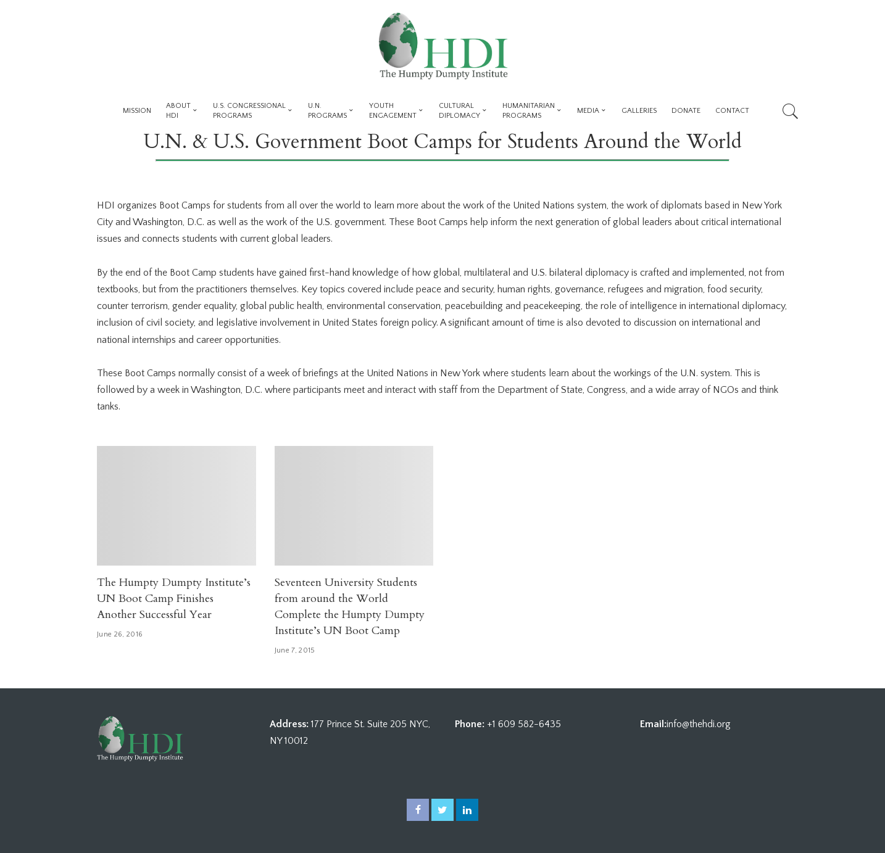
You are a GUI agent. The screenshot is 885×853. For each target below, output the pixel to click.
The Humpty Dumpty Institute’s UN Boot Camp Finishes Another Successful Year (174, 598)
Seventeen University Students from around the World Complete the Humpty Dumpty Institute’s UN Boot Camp (350, 606)
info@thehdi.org (699, 724)
